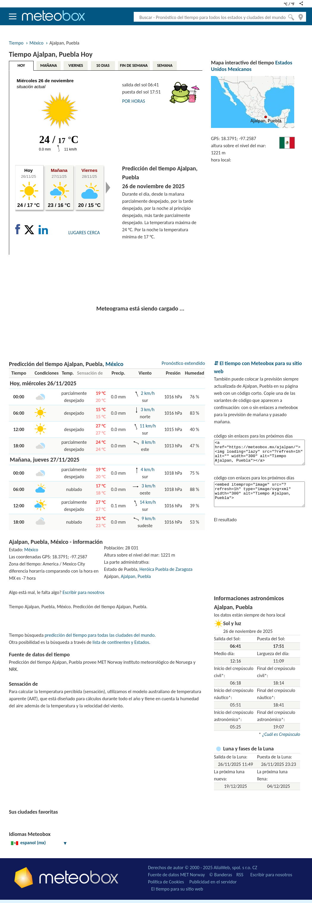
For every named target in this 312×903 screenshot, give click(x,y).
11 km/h (148, 426)
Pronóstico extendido (183, 363)
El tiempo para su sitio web (177, 889)
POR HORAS (133, 101)
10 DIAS (103, 65)
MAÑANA (48, 65)
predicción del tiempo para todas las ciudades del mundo (100, 635)
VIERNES (75, 65)
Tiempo (16, 43)
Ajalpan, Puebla (136, 576)
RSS (240, 874)
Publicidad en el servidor (213, 882)
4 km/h (148, 469)
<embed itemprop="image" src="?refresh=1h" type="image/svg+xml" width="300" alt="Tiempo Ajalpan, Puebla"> (259, 494)
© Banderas (220, 874)
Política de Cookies (166, 882)
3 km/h (148, 409)
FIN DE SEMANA (134, 65)
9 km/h (148, 518)
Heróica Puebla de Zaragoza (166, 569)
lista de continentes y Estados (120, 642)
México (36, 43)
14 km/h (148, 502)
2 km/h (148, 393)
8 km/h (148, 442)
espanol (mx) (39, 842)
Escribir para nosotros (83, 592)
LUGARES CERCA (84, 232)
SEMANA (165, 65)
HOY (21, 65)
